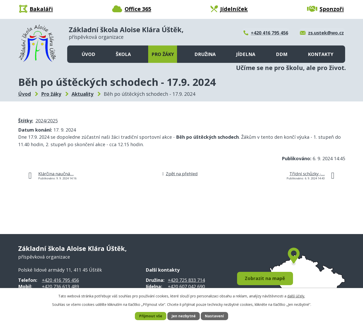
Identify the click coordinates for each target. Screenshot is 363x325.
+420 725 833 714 (186, 280)
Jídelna (245, 54)
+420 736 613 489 (60, 286)
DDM (281, 54)
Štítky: (25, 121)
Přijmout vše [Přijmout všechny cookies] (150, 316)
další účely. (296, 295)
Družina (205, 54)
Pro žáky (162, 54)
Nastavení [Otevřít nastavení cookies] (214, 316)
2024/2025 (47, 121)
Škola (123, 54)
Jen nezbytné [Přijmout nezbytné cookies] (183, 316)
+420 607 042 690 (186, 286)
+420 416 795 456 (60, 280)
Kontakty (320, 54)
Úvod (88, 54)
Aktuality (82, 94)
